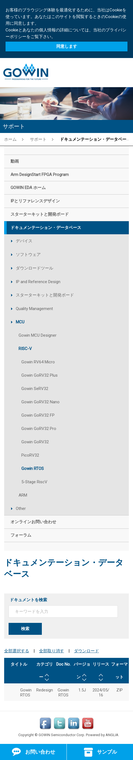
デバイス (24, 240)
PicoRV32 (30, 455)
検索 (25, 628)
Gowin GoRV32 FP (38, 415)
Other (21, 508)
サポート (38, 139)
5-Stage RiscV (34, 481)
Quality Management (34, 308)
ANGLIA (112, 735)
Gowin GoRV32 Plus (39, 375)
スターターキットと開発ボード (45, 295)
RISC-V (25, 348)
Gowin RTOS (32, 468)
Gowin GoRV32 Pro (38, 428)
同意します (66, 46)
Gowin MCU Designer (38, 335)
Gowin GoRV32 (35, 441)
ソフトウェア (28, 254)
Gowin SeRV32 (34, 388)
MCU (20, 321)
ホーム (10, 139)
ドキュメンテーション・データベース (95, 139)
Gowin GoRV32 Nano (40, 401)
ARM (23, 495)
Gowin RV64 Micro (38, 361)
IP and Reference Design (38, 281)
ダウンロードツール (34, 268)
